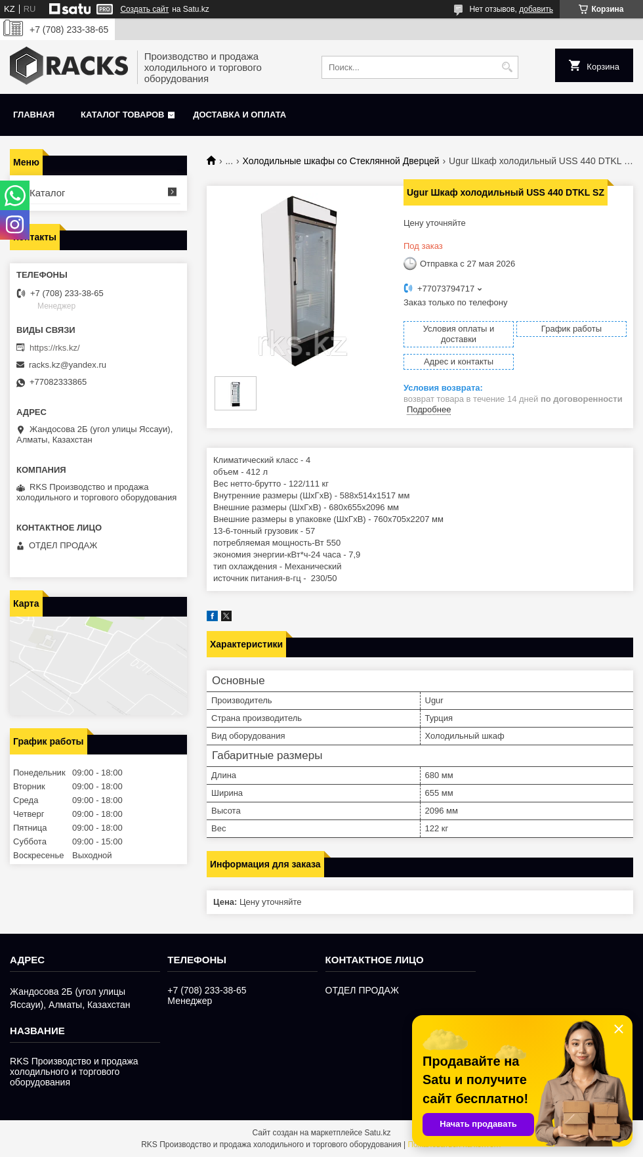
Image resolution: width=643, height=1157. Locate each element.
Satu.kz (377, 1132)
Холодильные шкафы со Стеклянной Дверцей (341, 161)
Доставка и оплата (239, 115)
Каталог (48, 192)
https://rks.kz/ (55, 348)
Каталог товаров (122, 115)
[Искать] (506, 67)
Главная (33, 115)
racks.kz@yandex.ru (67, 365)
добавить (536, 9)
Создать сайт (144, 9)
